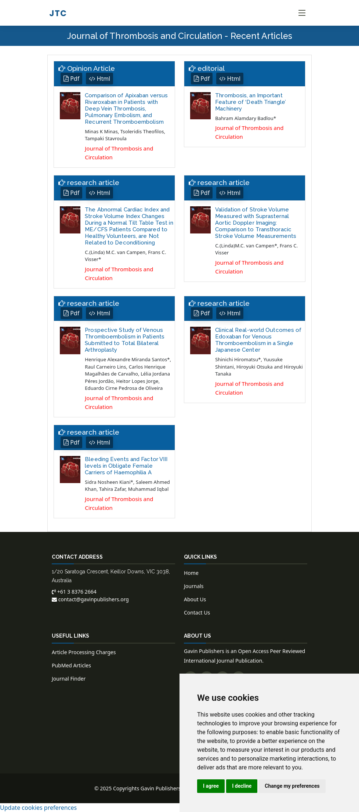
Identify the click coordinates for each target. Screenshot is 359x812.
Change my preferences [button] (292, 786)
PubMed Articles (71, 665)
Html (99, 79)
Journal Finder (69, 678)
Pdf (71, 79)
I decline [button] (241, 786)
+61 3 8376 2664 (74, 591)
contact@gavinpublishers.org (90, 599)
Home (191, 572)
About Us (195, 599)
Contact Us (197, 612)
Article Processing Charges (84, 652)
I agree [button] (211, 786)
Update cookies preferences (38, 808)
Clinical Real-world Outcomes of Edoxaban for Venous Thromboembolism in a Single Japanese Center (258, 340)
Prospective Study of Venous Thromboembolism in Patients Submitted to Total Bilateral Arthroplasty (124, 340)
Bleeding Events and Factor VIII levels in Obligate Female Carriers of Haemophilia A (126, 466)
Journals (194, 586)
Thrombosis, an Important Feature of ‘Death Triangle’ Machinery (250, 102)
